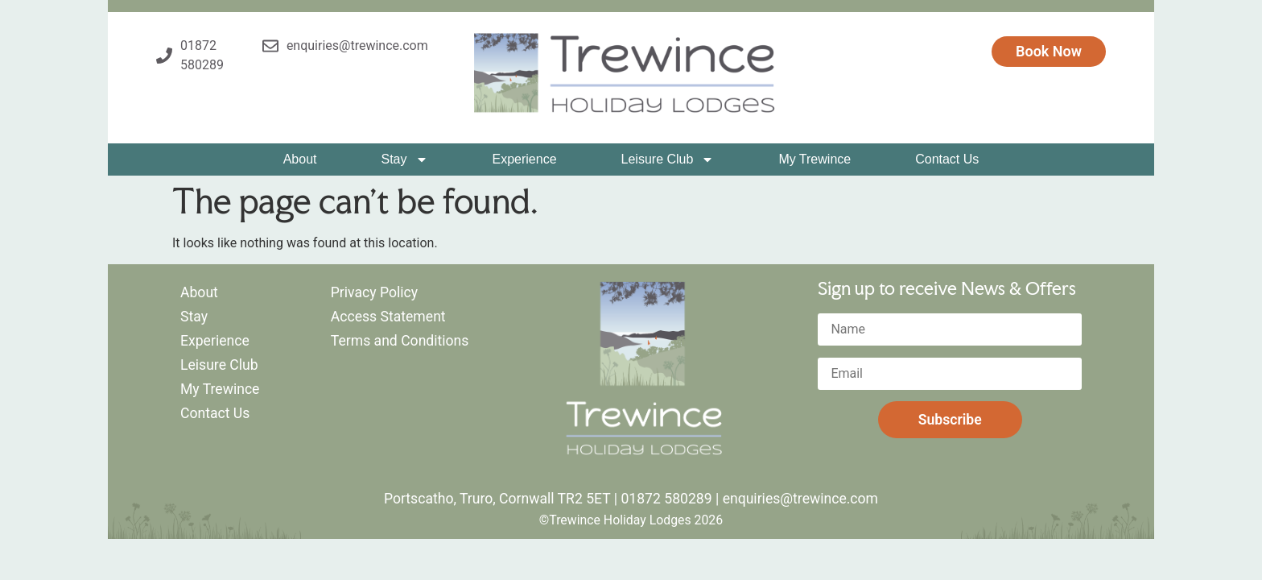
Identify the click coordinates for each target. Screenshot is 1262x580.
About (300, 159)
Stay (404, 159)
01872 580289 (666, 499)
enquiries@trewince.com (800, 499)
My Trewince (814, 159)
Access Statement (388, 317)
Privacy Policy (374, 292)
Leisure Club (668, 159)
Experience (525, 159)
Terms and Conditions (400, 341)
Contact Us (947, 159)
